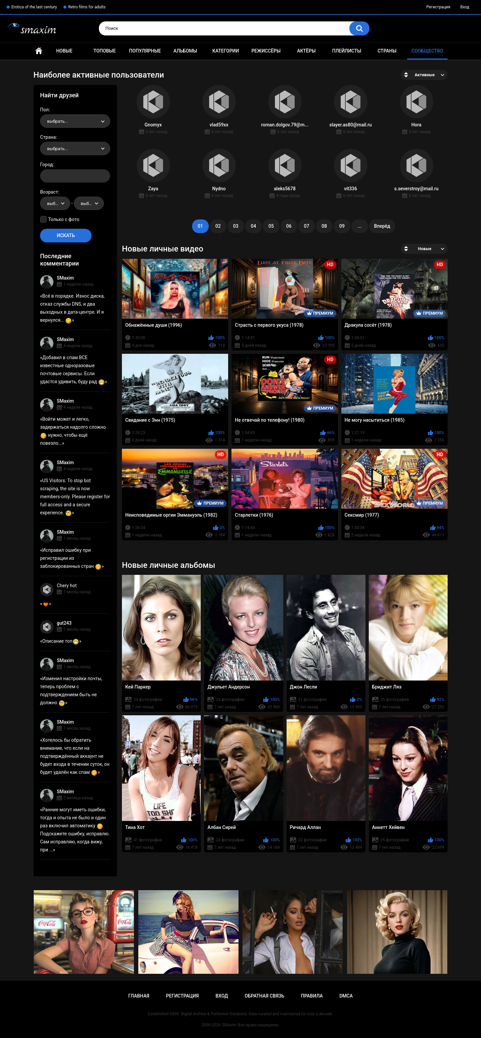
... (360, 226)
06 (289, 226)
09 (342, 226)
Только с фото (63, 219)
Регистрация (438, 7)
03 (235, 226)
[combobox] (75, 121)
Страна (48, 137)
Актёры (306, 51)
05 (271, 226)
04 (253, 226)
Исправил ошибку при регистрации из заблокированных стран (71, 558)
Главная (38, 51)
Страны (386, 51)
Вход (464, 7)
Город (46, 164)
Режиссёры (266, 51)
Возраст (49, 192)
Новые (64, 51)
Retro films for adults (87, 7)
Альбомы (185, 51)
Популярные (145, 51)
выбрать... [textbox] (57, 121)
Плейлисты (346, 51)
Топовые (105, 51)
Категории (225, 51)
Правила (312, 996)
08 (324, 226)
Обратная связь (264, 996)
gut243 (64, 623)
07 (306, 226)
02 (218, 226)
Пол (44, 109)
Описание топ (60, 641)
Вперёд (382, 226)
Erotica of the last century (34, 7)
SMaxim (65, 278)
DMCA (346, 996)
